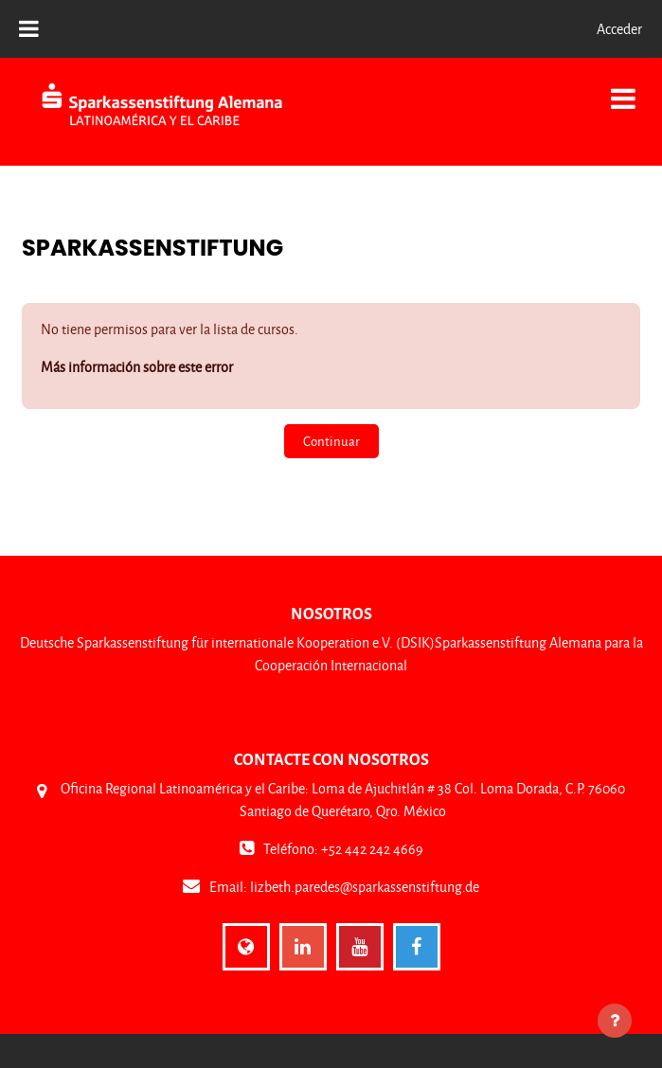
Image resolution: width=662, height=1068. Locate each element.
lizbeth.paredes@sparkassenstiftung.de (364, 887)
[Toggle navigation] (623, 88)
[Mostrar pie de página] (615, 1021)
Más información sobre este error (137, 367)
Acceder (619, 29)
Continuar (331, 441)
